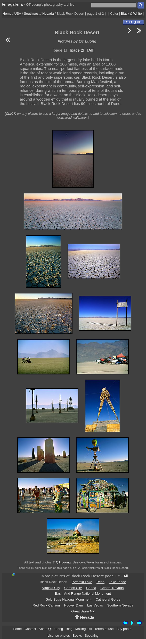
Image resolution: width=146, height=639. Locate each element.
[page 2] (77, 50)
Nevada (48, 13)
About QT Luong (51, 629)
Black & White (131, 13)
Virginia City (51, 588)
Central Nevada (112, 588)
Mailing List (83, 629)
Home (7, 13)
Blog (69, 629)
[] (90, 50)
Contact (30, 629)
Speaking (92, 635)
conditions (86, 562)
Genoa (91, 588)
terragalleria (12, 4)
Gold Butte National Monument (68, 599)
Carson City (73, 588)
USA (17, 13)
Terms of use (104, 629)
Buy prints (123, 629)
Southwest (31, 13)
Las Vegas (95, 605)
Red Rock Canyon (46, 605)
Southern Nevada (120, 605)
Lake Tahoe (117, 582)
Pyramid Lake (82, 582)
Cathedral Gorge (108, 599)
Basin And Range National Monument (83, 593)
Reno (100, 582)
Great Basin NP (82, 611)
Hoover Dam (73, 605)
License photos (58, 635)
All (126, 576)
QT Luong (63, 562)
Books (77, 635)
